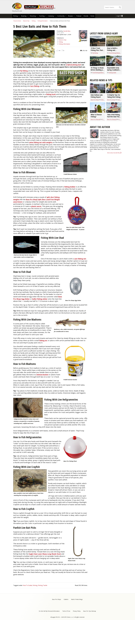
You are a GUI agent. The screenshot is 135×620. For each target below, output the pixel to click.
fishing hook (51, 94)
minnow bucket (42, 375)
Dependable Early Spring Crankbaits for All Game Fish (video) (113, 71)
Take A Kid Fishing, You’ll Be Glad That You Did (113, 116)
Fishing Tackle (42, 585)
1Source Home (17, 21)
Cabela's (66, 599)
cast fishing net (80, 259)
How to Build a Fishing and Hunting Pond (112, 50)
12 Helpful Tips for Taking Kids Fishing (113, 96)
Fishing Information (43, 21)
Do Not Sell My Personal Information (49, 611)
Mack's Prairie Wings (77, 599)
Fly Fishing (95, 53)
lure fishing (34, 86)
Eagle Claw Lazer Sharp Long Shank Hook (45, 554)
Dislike (62, 50)
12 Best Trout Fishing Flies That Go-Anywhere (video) (97, 51)
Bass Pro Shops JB (95, 119)
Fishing (15, 16)
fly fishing (24, 71)
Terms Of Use (66, 611)
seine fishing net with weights (40, 142)
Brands (86, 16)
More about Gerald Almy (113, 153)
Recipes (70, 16)
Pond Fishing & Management (116, 53)
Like (57, 50)
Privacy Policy (77, 611)
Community (61, 16)
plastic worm (36, 206)
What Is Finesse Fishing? (96, 115)
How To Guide (27, 585)
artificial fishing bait (73, 65)
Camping (51, 16)
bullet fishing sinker (39, 299)
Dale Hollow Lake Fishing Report (97, 96)
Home (92, 16)
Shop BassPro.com (17, 11)
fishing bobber (70, 187)
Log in (119, 16)
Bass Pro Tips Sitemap (89, 611)
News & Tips (26, 21)
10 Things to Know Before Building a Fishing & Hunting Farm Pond (97, 71)
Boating (23, 16)
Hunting (42, 16)
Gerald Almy (66, 31)
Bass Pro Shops (95, 99)
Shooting (33, 16)
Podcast (78, 16)
